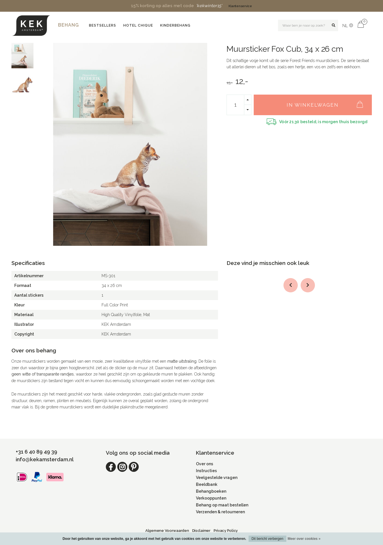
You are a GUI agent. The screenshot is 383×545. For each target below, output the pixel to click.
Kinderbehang (175, 25)
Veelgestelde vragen (216, 477)
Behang (68, 25)
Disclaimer (201, 530)
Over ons (204, 464)
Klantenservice (240, 6)
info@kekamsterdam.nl (45, 459)
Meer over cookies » (304, 539)
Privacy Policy (226, 530)
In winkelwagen (328, 102)
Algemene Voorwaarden (167, 530)
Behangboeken (211, 491)
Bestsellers (102, 25)
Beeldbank (206, 484)
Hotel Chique (138, 25)
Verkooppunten (211, 498)
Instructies (206, 470)
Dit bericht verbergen (267, 539)
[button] (290, 285)
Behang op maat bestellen (222, 505)
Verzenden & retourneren (220, 512)
